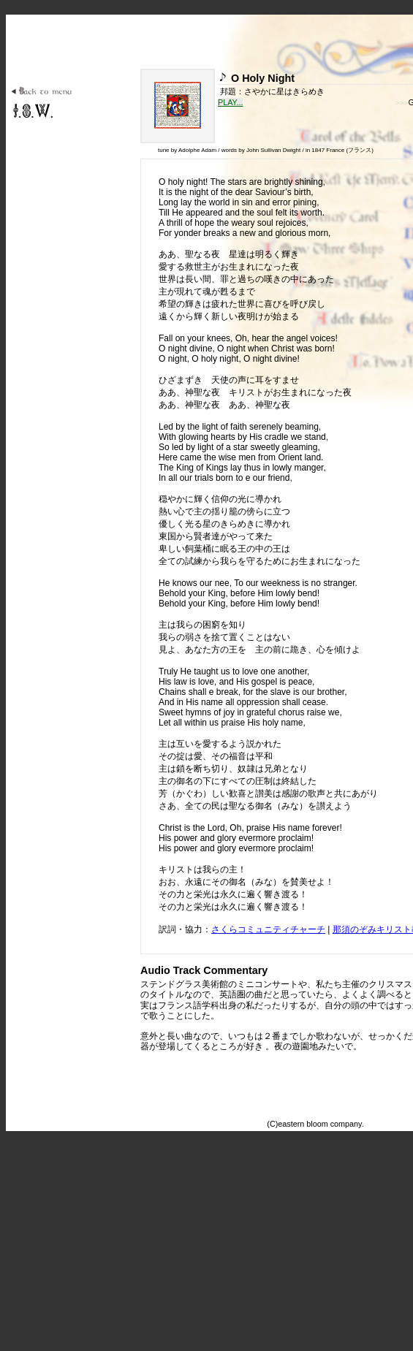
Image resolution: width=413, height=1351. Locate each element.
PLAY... (230, 102)
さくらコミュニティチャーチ (268, 929)
